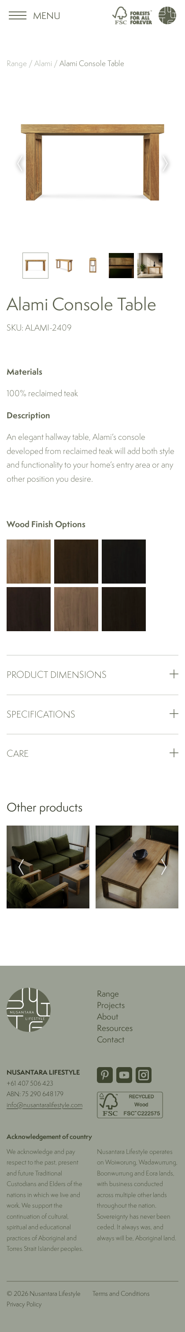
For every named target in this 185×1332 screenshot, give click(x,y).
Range (17, 63)
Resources (115, 1028)
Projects (111, 1005)
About (107, 1016)
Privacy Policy (24, 1304)
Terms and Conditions (121, 1293)
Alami (44, 63)
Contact (111, 1039)
